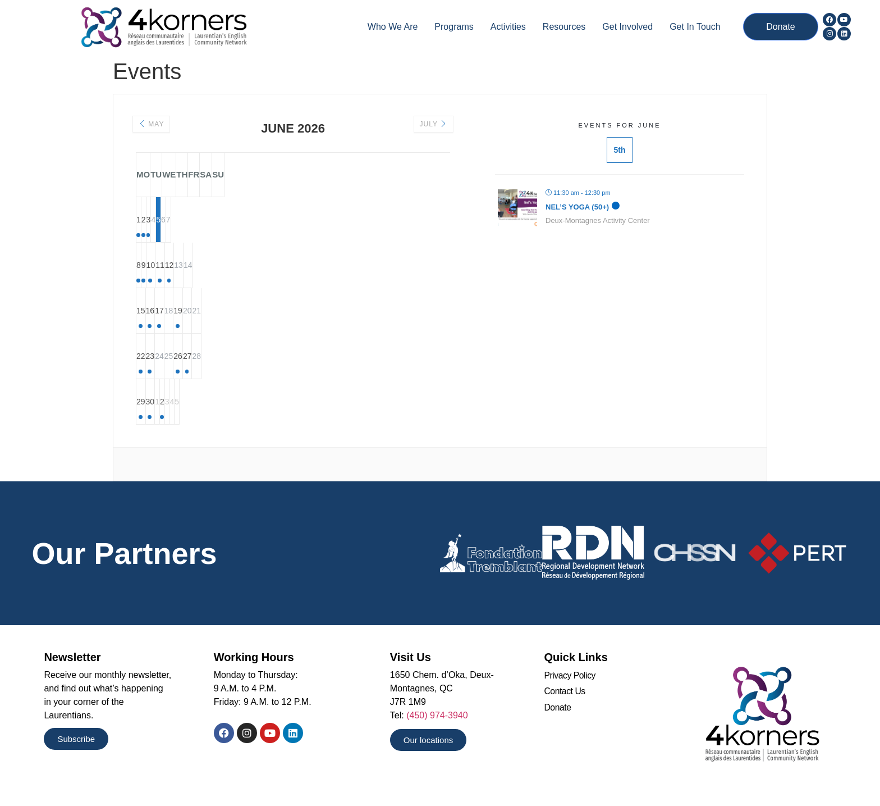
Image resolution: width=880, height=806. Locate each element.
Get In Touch (695, 26)
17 (248, 311)
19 (338, 311)
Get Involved (627, 26)
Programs (453, 26)
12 (338, 266)
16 (203, 311)
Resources (564, 26)
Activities (508, 26)
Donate (557, 709)
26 (338, 357)
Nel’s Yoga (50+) (577, 207)
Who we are (393, 26)
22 (158, 357)
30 (203, 402)
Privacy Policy (570, 677)
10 (248, 266)
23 (203, 357)
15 (158, 311)
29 (158, 402)
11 (293, 266)
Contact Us (565, 693)
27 (383, 357)
